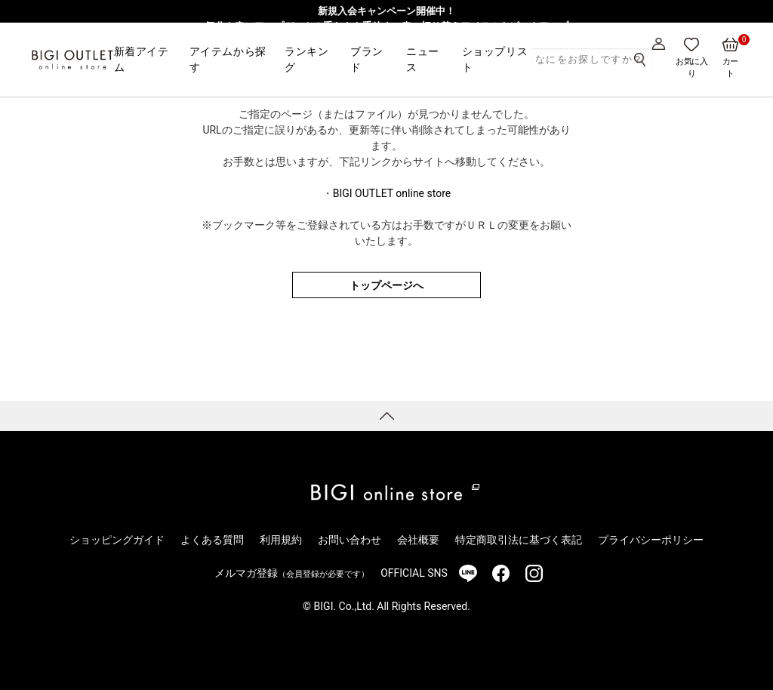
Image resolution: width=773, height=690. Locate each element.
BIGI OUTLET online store (392, 193)
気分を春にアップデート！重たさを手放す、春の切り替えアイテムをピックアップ (386, 26)
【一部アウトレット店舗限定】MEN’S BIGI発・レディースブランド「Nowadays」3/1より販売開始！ (386, 40)
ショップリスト (495, 59)
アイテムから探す (227, 59)
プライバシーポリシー (651, 540)
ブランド (366, 59)
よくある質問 (212, 540)
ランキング (306, 59)
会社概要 (418, 540)
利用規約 (281, 540)
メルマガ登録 (291, 573)
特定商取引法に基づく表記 (518, 540)
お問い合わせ (349, 540)
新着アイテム (141, 59)
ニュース (422, 59)
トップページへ (386, 285)
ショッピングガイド (117, 540)
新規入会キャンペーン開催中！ (386, 11)
